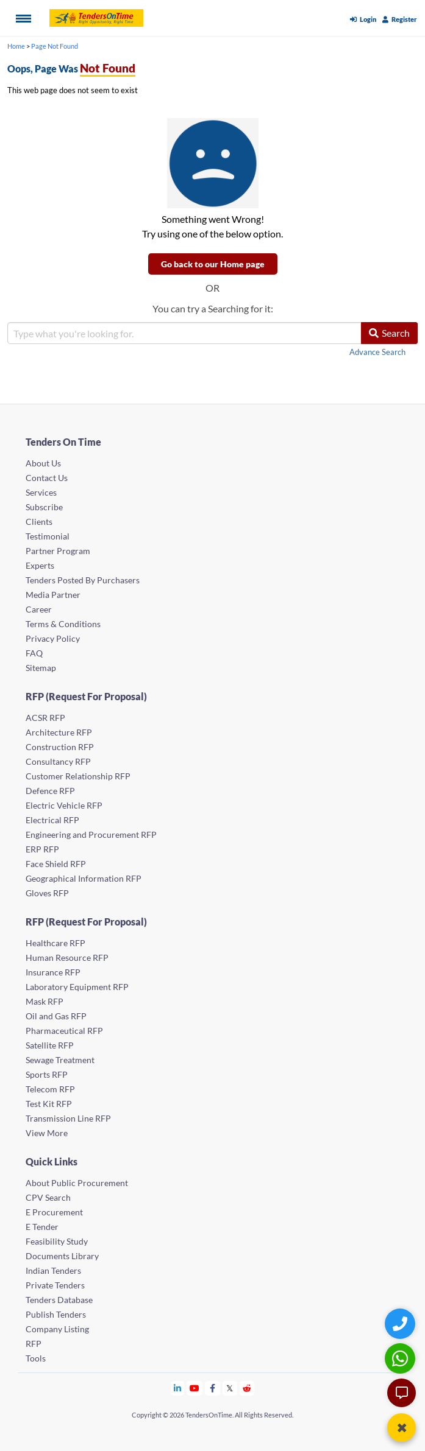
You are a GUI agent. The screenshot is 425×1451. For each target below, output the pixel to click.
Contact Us (47, 478)
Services (41, 492)
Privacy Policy (53, 638)
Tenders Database (59, 1300)
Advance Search (377, 352)
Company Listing (57, 1329)
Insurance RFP (53, 972)
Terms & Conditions (63, 624)
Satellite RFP (50, 1045)
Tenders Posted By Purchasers (83, 580)
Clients (39, 521)
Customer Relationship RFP (78, 776)
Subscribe (44, 507)
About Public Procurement (77, 1183)
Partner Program (58, 551)
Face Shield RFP (56, 864)
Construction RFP (60, 747)
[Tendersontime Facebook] (213, 1388)
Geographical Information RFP (83, 878)
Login (363, 19)
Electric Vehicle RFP (64, 805)
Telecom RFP (50, 1089)
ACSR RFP (45, 717)
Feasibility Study (57, 1241)
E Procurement (54, 1212)
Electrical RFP (52, 820)
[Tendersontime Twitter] (230, 1388)
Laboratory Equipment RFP (77, 987)
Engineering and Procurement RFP (91, 834)
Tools (36, 1358)
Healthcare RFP (55, 943)
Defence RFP (50, 790)
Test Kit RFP (49, 1103)
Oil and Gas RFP (56, 1016)
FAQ (34, 653)
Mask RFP (44, 1001)
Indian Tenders (53, 1270)
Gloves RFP (47, 893)
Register (399, 19)
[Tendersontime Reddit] (247, 1388)
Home (16, 46)
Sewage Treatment (60, 1060)
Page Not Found (54, 46)
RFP (33, 1343)
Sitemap (41, 667)
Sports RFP (47, 1074)
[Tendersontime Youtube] (195, 1388)
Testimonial (48, 536)
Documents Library (62, 1256)
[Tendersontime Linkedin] (178, 1388)
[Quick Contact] (401, 1323)
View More (47, 1133)
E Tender (42, 1226)
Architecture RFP (59, 732)
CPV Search (48, 1197)
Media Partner (53, 594)
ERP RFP (42, 849)
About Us (43, 463)
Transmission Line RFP (68, 1118)
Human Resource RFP (67, 957)
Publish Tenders (56, 1314)
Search (389, 333)
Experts (40, 565)
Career (39, 609)
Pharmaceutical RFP (64, 1030)
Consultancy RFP (58, 761)
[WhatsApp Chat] (401, 1358)
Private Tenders (55, 1285)
